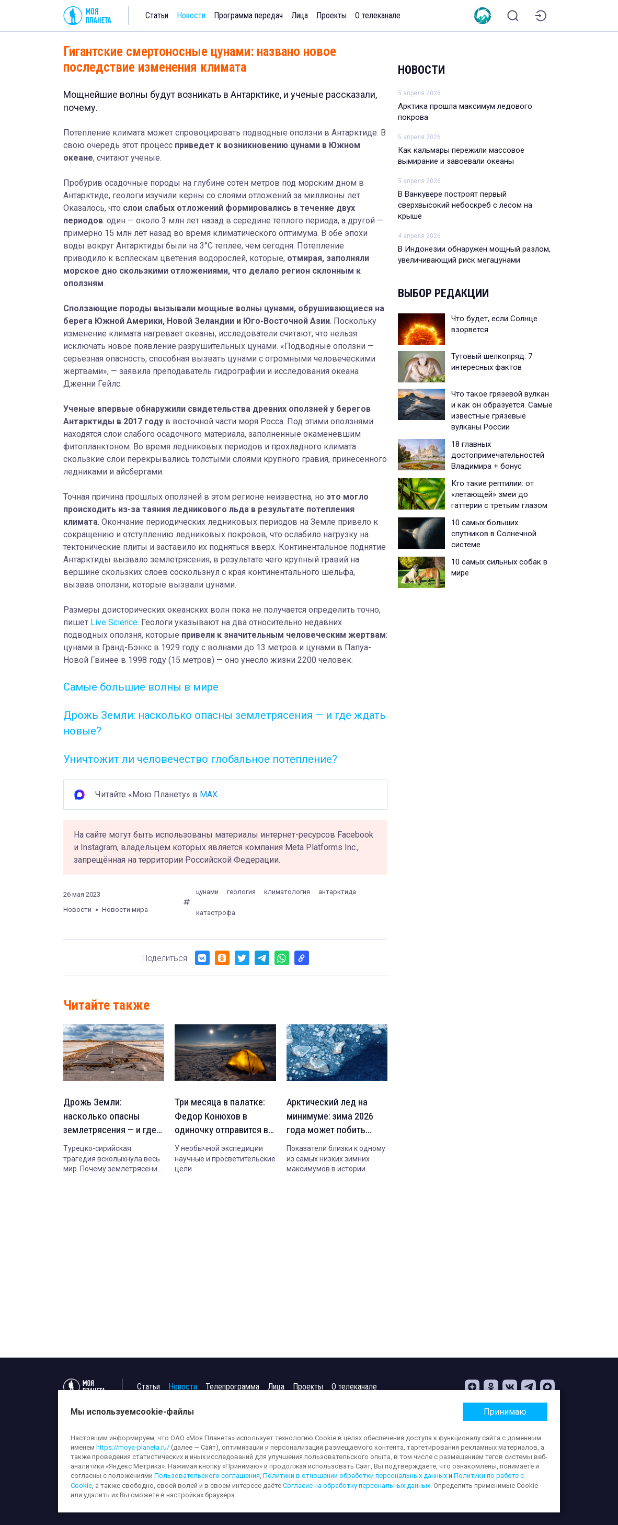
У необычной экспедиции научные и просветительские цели (225, 1160)
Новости (191, 15)
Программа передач (248, 15)
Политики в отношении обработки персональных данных (355, 1475)
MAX (209, 794)
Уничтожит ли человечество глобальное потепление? (200, 759)
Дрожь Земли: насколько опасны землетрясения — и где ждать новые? (113, 1118)
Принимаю (505, 1412)
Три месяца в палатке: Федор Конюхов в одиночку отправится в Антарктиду (223, 1118)
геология (241, 891)
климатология (287, 891)
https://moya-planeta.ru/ (132, 1447)
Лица (299, 15)
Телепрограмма (232, 1387)
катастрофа (215, 912)
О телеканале (377, 15)
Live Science (114, 622)
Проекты (331, 15)
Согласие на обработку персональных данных (356, 1485)
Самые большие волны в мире (141, 687)
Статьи (156, 15)
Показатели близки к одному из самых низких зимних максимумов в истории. (336, 1160)
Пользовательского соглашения (207, 1475)
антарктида (337, 891)
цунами (207, 891)
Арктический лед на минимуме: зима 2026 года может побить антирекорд (332, 1118)
